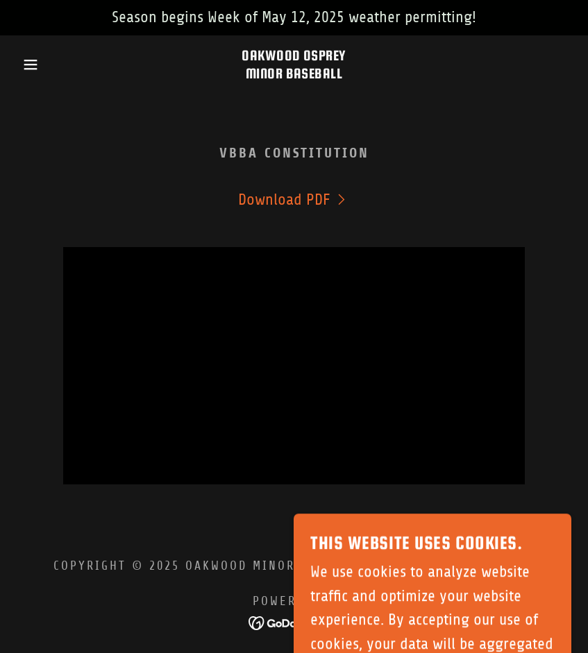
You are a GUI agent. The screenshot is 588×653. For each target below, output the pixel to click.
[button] (29, 64)
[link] (294, 73)
